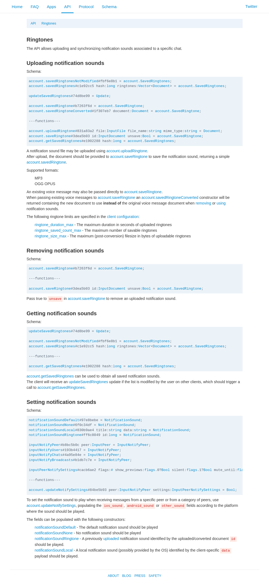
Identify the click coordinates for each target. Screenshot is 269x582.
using (221, 203)
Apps (51, 6)
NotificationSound (122, 420)
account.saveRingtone (50, 136)
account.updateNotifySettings (58, 490)
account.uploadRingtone (52, 131)
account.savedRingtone (51, 106)
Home (17, 6)
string (155, 131)
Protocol (86, 6)
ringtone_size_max (51, 236)
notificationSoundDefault (54, 420)
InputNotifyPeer (133, 445)
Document (161, 86)
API (67, 6)
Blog (126, 576)
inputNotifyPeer (44, 445)
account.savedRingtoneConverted (60, 111)
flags (150, 470)
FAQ (35, 6)
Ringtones (49, 23)
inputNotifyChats (46, 455)
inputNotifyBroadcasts (51, 460)
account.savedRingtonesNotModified (63, 81)
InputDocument (111, 136)
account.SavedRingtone (120, 106)
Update (102, 96)
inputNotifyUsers (46, 450)
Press (139, 576)
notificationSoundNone (51, 425)
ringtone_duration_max (54, 225)
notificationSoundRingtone (55, 435)
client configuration (123, 216)
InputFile (116, 131)
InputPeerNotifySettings (196, 490)
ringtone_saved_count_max (58, 230)
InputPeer (101, 445)
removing (203, 203)
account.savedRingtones (52, 86)
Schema (109, 6)
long (111, 86)
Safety (155, 576)
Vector (144, 86)
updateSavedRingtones (50, 96)
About (113, 576)
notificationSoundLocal (52, 430)
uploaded (111, 538)
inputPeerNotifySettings (53, 470)
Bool (146, 136)
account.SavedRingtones (147, 81)
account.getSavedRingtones (55, 141)
